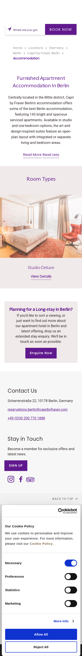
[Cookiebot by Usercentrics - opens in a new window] (58, 511)
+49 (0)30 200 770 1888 (26, 418)
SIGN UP (16, 465)
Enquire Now (41, 353)
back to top (65, 498)
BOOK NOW (60, 29)
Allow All (41, 634)
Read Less (50, 154)
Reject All (41, 647)
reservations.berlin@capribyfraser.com (38, 409)
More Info (61, 621)
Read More (32, 154)
